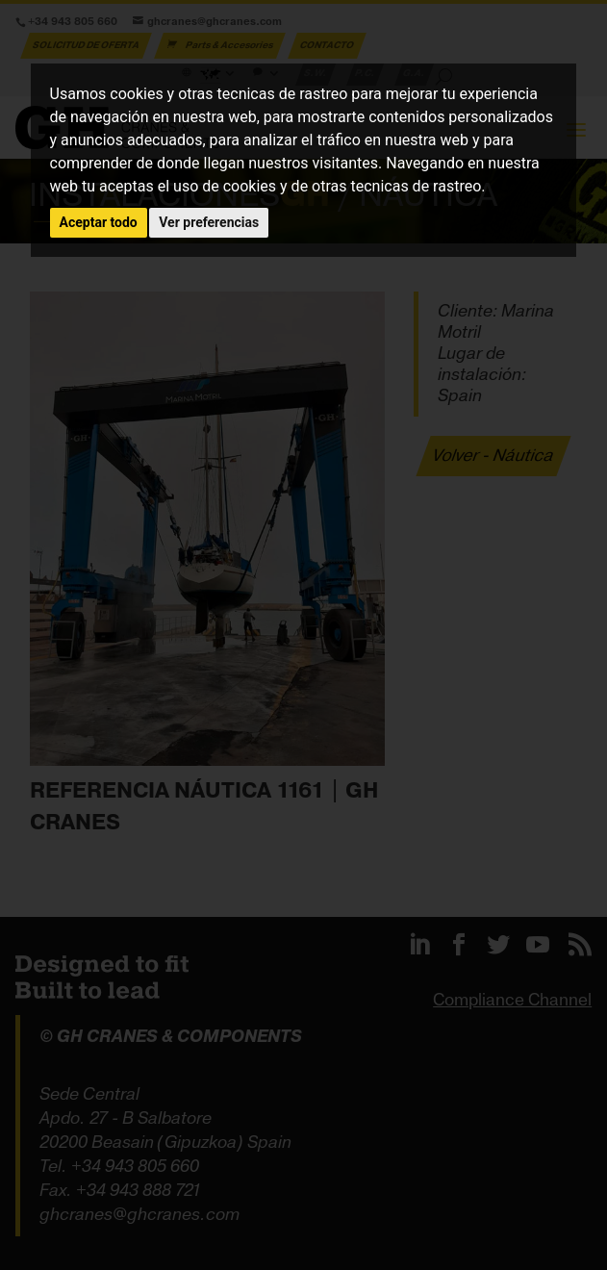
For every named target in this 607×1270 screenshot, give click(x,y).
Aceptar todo (99, 222)
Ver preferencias (209, 222)
